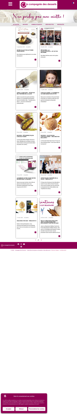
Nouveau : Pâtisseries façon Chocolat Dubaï (25, 136)
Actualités (16, 24)
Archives (25, 24)
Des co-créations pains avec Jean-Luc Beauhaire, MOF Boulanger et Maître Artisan (49, 222)
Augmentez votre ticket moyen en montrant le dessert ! (26, 178)
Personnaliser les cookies (36, 409)
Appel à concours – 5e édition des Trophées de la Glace (26, 93)
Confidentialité (63, 250)
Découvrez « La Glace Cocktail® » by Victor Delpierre (49, 51)
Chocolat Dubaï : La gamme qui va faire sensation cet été (50, 93)
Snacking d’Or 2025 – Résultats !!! (26, 220)
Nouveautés (60, 24)
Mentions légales (55, 250)
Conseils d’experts (36, 24)
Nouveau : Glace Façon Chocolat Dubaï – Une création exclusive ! (50, 136)
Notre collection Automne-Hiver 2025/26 (25, 50)
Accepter (8, 409)
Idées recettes (50, 24)
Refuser (21, 409)
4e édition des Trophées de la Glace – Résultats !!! (49, 178)
